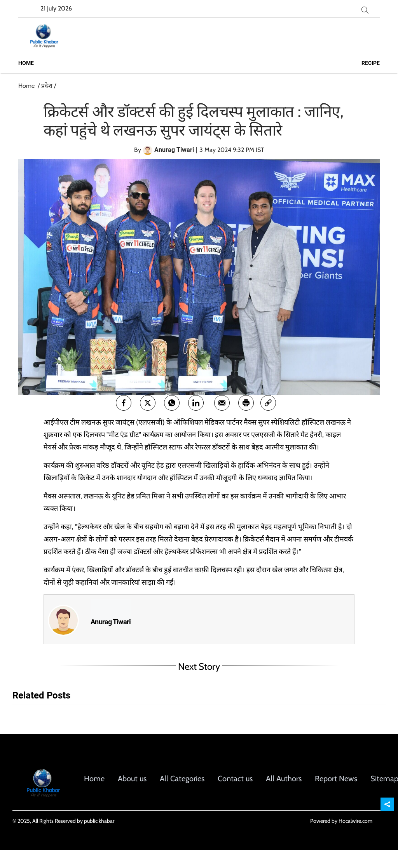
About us (132, 778)
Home (26, 63)
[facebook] (123, 403)
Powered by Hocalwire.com (341, 820)
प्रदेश (46, 85)
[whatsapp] (172, 403)
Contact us (235, 778)
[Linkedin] (196, 403)
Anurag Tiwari (111, 622)
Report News (336, 778)
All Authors (284, 778)
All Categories (182, 778)
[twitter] (147, 403)
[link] (268, 403)
